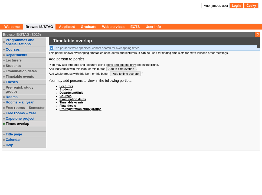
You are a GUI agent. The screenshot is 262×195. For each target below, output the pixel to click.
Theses (12, 82)
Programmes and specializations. (20, 42)
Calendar (13, 140)
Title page (14, 134)
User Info (153, 27)
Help (9, 145)
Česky (251, 6)
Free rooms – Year (21, 113)
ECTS (135, 27)
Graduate (88, 27)
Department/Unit (71, 92)
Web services (113, 27)
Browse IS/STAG (39, 27)
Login (236, 6)
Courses (13, 49)
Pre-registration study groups (80, 108)
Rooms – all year (20, 102)
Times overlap (17, 124)
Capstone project (20, 118)
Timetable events (20, 76)
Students (13, 66)
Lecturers (14, 60)
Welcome (12, 27)
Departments (16, 55)
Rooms (12, 97)
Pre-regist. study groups (20, 89)
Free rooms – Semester (25, 108)
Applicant (67, 27)
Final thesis (68, 105)
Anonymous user (216, 6)
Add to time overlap (121, 68)
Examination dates (21, 71)
